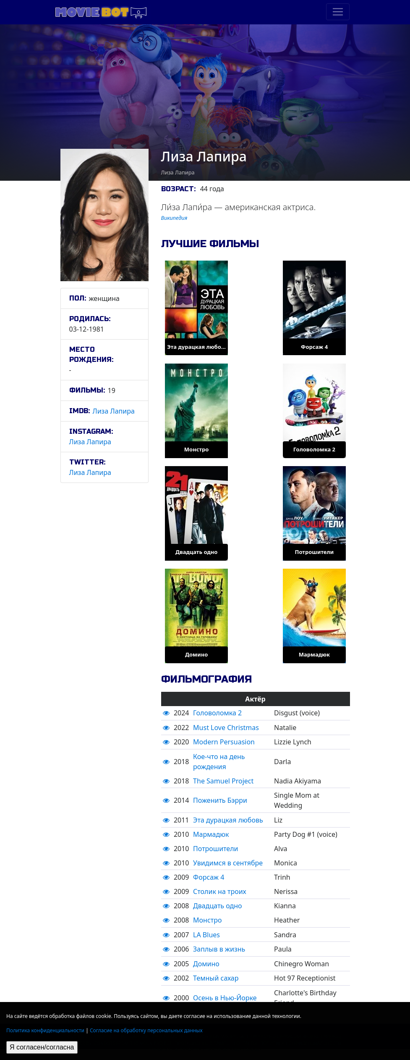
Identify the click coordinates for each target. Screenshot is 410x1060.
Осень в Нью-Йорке (224, 997)
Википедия (174, 217)
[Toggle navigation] (338, 11)
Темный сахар (215, 978)
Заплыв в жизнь (219, 949)
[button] (166, 712)
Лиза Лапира (114, 411)
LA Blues (206, 934)
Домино (206, 963)
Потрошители (215, 848)
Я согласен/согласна (42, 1047)
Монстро (207, 920)
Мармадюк (211, 834)
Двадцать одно (217, 905)
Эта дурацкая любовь (228, 820)
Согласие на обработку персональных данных (146, 1030)
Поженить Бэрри (220, 800)
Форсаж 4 (208, 877)
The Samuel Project (223, 781)
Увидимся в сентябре (228, 863)
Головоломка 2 (217, 712)
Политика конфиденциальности (45, 1030)
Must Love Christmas (226, 727)
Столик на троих (219, 891)
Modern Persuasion (224, 741)
